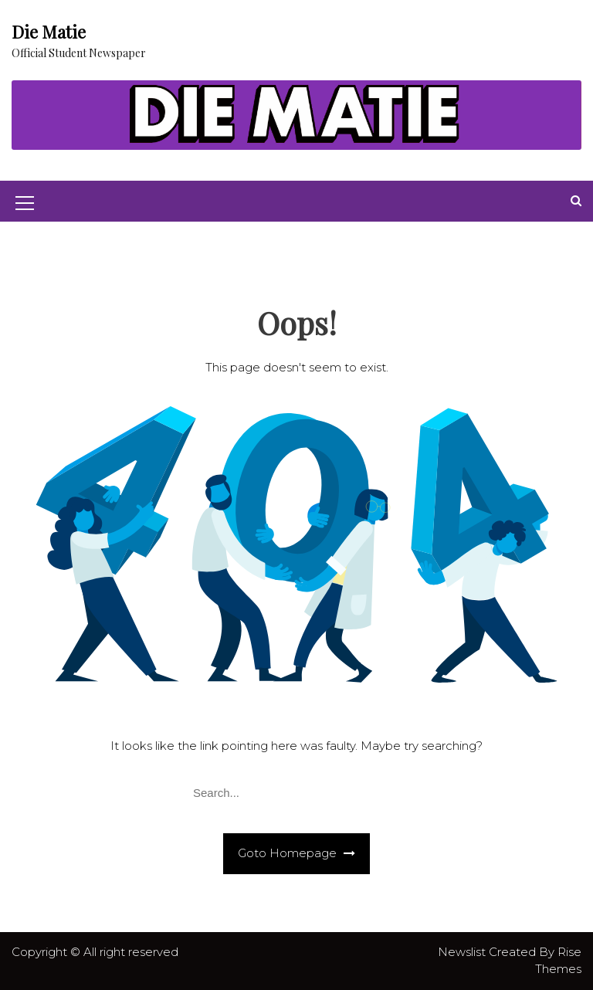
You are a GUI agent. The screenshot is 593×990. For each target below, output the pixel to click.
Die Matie (49, 31)
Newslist (463, 951)
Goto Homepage (296, 853)
